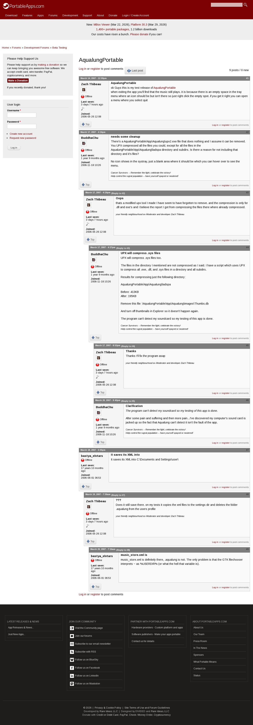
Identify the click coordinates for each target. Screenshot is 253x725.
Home (5, 47)
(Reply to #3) (123, 248)
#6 (247, 400)
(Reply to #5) (128, 401)
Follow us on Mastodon (85, 684)
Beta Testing (59, 47)
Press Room (200, 641)
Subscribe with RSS (83, 652)
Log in (82, 68)
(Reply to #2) (118, 193)
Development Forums (36, 47)
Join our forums (81, 636)
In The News (200, 648)
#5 (247, 345)
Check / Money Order (141, 715)
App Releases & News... (21, 627)
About (100, 15)
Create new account (21, 133)
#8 (247, 494)
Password (14, 121)
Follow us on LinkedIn (84, 676)
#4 (247, 247)
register (95, 68)
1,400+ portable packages (112, 29)
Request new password (23, 137)
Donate (113, 15)
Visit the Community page (86, 628)
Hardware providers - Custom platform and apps (157, 627)
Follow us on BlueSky (84, 660)
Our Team (199, 634)
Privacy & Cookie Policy (108, 707)
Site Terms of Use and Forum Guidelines (147, 707)
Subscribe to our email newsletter (90, 644)
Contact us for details (143, 641)
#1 (247, 78)
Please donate (139, 34)
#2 (247, 132)
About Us (198, 627)
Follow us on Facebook (85, 668)
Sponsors (199, 655)
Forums (53, 15)
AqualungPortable (164, 87)
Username (14, 110)
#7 (247, 450)
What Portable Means (205, 661)
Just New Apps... (16, 634)
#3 (247, 192)
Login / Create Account (135, 15)
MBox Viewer (102, 24)
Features (27, 15)
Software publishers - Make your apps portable (156, 634)
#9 (247, 549)
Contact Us (199, 668)
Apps (40, 15)
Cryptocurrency (162, 715)
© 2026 (87, 707)
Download (11, 15)
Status (197, 675)
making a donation (48, 64)
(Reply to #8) (123, 550)
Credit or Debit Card (107, 715)
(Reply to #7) (118, 495)
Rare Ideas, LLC (109, 711)
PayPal (124, 715)
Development (70, 15)
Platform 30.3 (139, 24)
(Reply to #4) (128, 346)
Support (87, 15)
